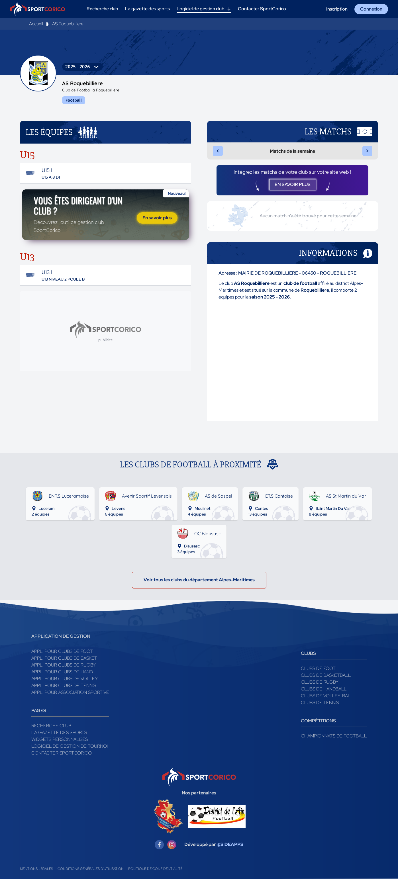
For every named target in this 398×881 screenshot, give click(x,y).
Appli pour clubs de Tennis (63, 687)
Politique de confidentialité (155, 870)
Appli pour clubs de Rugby (63, 667)
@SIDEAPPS (230, 847)
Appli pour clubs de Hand (62, 674)
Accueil (36, 24)
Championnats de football (334, 738)
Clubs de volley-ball (327, 698)
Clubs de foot (318, 670)
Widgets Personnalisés (59, 741)
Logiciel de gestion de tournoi (69, 748)
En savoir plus (157, 219)
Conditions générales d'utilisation (91, 870)
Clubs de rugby (319, 684)
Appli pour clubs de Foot (62, 653)
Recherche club (51, 728)
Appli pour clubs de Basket (64, 660)
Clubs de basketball (326, 677)
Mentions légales (36, 870)
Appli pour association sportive (70, 694)
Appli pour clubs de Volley (64, 681)
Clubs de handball (323, 691)
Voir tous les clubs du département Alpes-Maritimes (199, 582)
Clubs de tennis (320, 705)
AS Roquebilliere (67, 24)
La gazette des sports (59, 734)
